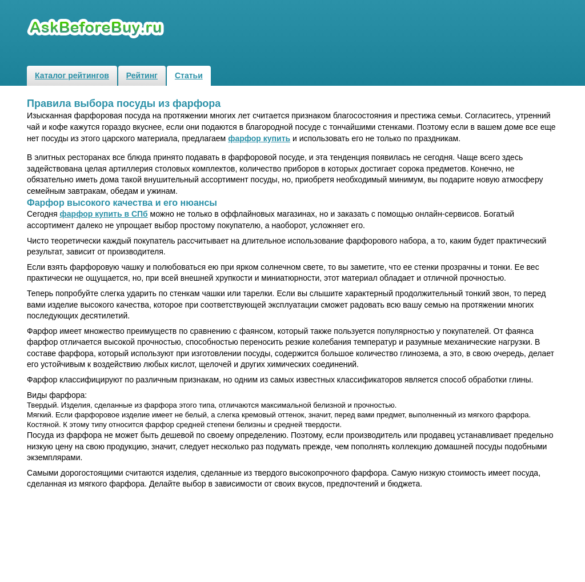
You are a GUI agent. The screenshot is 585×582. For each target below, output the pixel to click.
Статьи (189, 75)
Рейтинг (142, 75)
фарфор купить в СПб (104, 213)
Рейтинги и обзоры (97, 29)
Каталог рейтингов (72, 75)
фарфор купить (259, 138)
